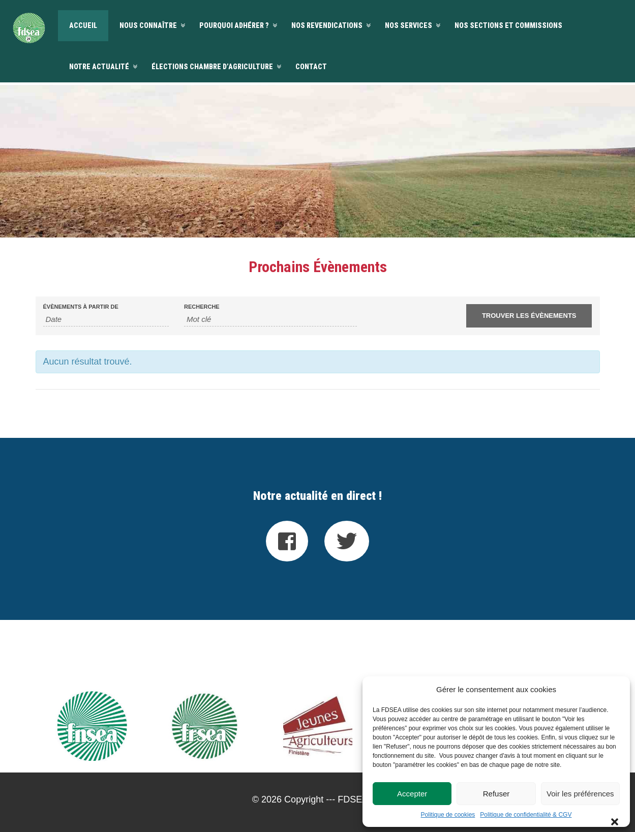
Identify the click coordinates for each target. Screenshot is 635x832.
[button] (615, 690)
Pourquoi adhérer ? (234, 25)
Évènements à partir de (80, 307)
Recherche (202, 307)
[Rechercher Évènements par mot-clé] (270, 319)
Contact (311, 67)
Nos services (408, 25)
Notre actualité (99, 67)
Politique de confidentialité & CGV (525, 814)
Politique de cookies (448, 814)
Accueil (83, 25)
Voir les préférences (580, 793)
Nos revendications (326, 25)
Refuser (496, 793)
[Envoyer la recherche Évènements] (529, 316)
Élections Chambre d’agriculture (212, 67)
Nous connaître (148, 25)
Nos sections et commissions (508, 25)
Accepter (412, 793)
